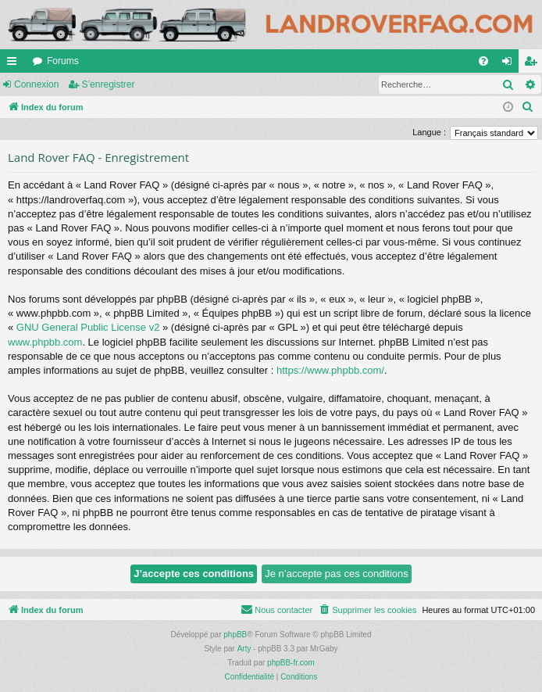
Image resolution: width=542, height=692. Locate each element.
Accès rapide (14, 64)
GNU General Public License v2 (88, 327)
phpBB (235, 634)
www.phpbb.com (45, 342)
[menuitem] (483, 61)
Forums (63, 61)
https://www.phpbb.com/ (330, 370)
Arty (244, 648)
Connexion (36, 84)
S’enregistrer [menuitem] (534, 64)
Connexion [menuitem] (510, 64)
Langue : (429, 132)
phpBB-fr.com (291, 662)
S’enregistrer (107, 84)
